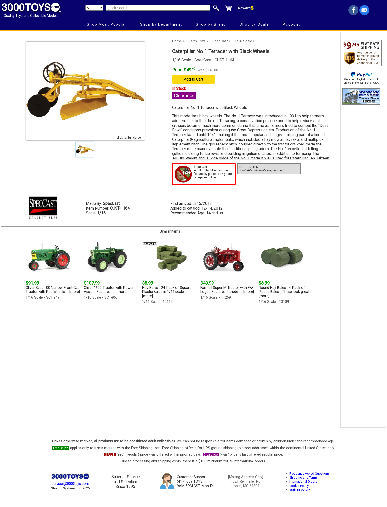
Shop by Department (161, 24)
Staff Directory (299, 489)
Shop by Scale (254, 24)
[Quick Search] (158, 8)
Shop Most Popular (106, 24)
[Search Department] (94, 8)
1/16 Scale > (245, 41)
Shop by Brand (211, 24)
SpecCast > (222, 41)
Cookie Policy (299, 486)
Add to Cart (193, 79)
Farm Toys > (199, 41)
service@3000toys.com (70, 484)
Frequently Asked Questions (309, 473)
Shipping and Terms (303, 477)
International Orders (303, 481)
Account (291, 24)
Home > (178, 41)
